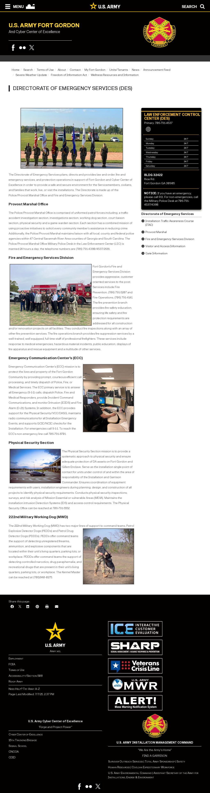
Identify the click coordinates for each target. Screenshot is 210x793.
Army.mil (55, 651)
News (135, 70)
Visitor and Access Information (165, 246)
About (62, 70)
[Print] (46, 607)
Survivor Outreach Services (125, 761)
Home (15, 70)
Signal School (18, 746)
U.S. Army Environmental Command (130, 773)
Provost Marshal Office (28, 204)
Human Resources (119, 767)
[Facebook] (12, 607)
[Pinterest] (37, 607)
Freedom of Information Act (69, 75)
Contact (75, 70)
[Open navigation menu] (13, 6)
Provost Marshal (156, 232)
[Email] (56, 607)
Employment (16, 658)
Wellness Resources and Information (115, 75)
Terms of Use (45, 70)
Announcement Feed (156, 70)
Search (28, 70)
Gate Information (156, 253)
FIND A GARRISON (154, 756)
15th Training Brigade (23, 740)
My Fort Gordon (94, 70)
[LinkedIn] (27, 607)
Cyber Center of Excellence (26, 734)
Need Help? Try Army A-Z (24, 689)
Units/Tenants (118, 70)
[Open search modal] (194, 6)
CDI (11, 757)
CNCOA (14, 751)
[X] (20, 607)
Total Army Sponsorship (160, 761)
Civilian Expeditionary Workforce (153, 767)
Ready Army (16, 681)
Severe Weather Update (31, 75)
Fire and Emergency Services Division (41, 258)
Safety (181, 761)
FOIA (12, 664)
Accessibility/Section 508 (25, 676)
